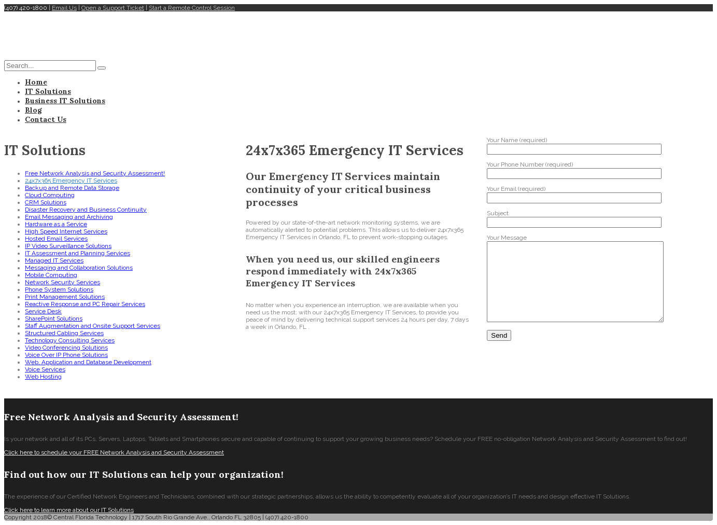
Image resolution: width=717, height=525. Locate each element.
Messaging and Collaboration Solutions (79, 267)
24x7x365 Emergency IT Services (71, 180)
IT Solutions (48, 91)
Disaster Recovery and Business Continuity (86, 209)
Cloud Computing (50, 195)
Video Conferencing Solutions (66, 347)
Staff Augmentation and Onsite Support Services (92, 325)
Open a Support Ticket (112, 7)
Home (36, 82)
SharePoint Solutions (53, 318)
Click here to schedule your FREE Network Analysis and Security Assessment (114, 452)
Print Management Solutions (65, 296)
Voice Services (45, 369)
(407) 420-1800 (25, 7)
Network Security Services (62, 282)
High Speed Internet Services (66, 231)
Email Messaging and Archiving (69, 216)
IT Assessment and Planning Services (77, 253)
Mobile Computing (51, 275)
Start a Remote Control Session (192, 7)
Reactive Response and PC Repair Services (85, 304)
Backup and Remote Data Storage (72, 187)
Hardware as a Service (56, 224)
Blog (33, 110)
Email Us (64, 7)
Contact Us (45, 119)
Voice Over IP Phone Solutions (66, 354)
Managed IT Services (54, 260)
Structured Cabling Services (64, 333)
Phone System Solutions (59, 289)
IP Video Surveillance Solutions (68, 246)
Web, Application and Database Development (88, 362)
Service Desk (43, 311)
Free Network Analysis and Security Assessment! (95, 173)
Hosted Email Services (56, 238)
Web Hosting (43, 376)
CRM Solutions (45, 202)
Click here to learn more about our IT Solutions (69, 510)
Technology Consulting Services (70, 340)
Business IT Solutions (65, 100)
